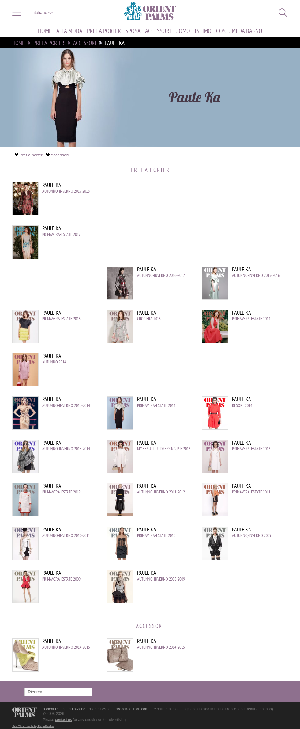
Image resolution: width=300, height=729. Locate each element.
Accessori (158, 31)
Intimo (203, 31)
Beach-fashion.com (132, 709)
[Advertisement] (236, 223)
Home (45, 31)
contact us (63, 720)
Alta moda (69, 31)
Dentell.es (98, 709)
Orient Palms (54, 709)
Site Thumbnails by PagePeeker (33, 726)
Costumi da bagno (239, 31)
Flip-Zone (77, 709)
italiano (43, 12)
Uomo (182, 31)
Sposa (133, 31)
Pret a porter (104, 31)
